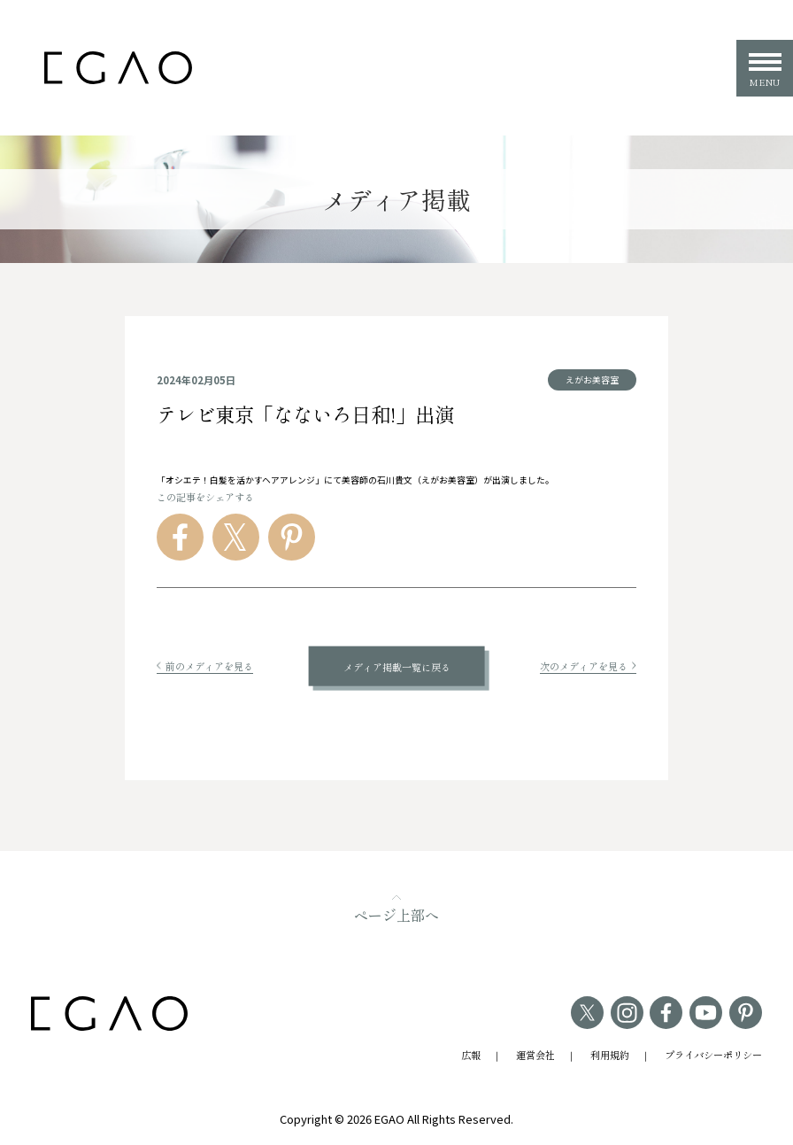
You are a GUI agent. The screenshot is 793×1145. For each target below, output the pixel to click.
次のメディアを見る (588, 666)
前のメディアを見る (205, 666)
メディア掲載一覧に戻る (396, 666)
